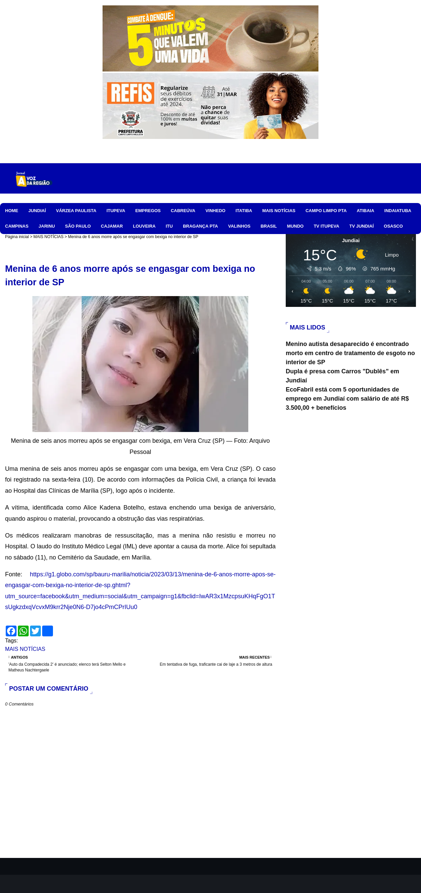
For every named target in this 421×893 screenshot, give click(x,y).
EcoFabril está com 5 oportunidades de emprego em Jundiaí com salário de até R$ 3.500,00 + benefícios (347, 398)
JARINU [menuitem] (46, 226)
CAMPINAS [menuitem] (16, 226)
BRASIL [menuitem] (268, 226)
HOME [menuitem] (11, 210)
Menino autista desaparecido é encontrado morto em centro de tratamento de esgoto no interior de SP (350, 353)
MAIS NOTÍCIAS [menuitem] (278, 210)
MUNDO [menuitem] (295, 226)
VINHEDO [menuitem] (215, 210)
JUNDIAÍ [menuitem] (37, 210)
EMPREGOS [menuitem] (148, 210)
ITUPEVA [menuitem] (116, 210)
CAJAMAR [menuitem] (112, 226)
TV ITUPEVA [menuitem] (326, 226)
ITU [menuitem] (169, 226)
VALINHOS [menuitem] (239, 226)
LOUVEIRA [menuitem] (144, 226)
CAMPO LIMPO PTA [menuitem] (326, 210)
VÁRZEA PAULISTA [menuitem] (76, 210)
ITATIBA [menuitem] (243, 210)
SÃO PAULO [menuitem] (78, 226)
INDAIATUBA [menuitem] (397, 210)
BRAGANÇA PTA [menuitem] (200, 226)
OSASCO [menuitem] (393, 226)
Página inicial (17, 236)
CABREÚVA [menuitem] (183, 210)
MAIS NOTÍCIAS (48, 236)
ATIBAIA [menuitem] (365, 210)
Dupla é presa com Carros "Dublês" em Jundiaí (342, 376)
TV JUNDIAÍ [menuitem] (361, 226)
